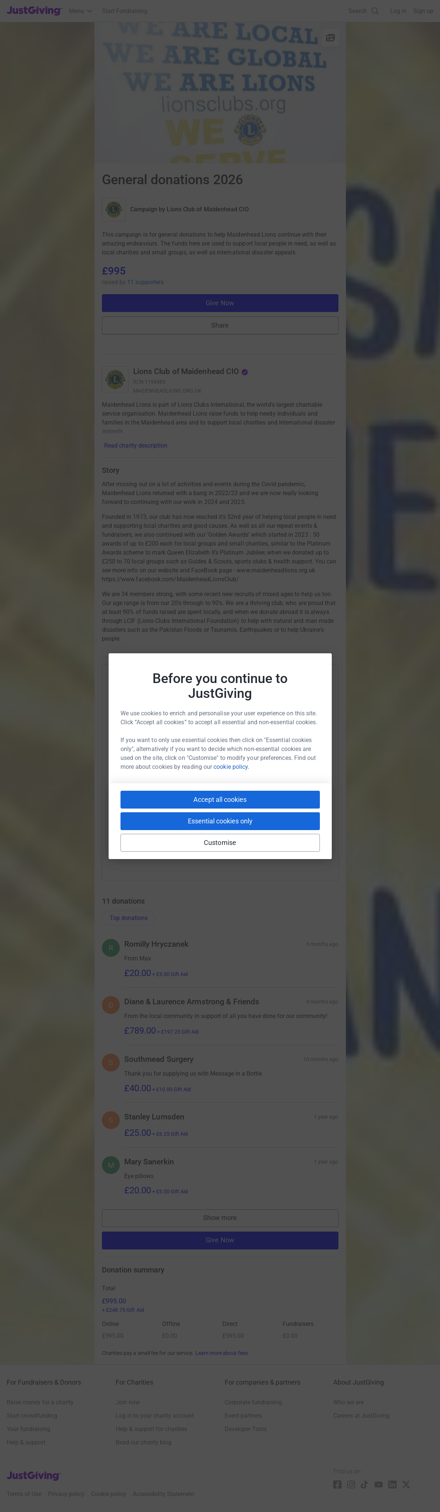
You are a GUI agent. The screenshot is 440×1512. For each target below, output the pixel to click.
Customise (220, 842)
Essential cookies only (220, 821)
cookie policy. (231, 766)
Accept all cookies (220, 799)
